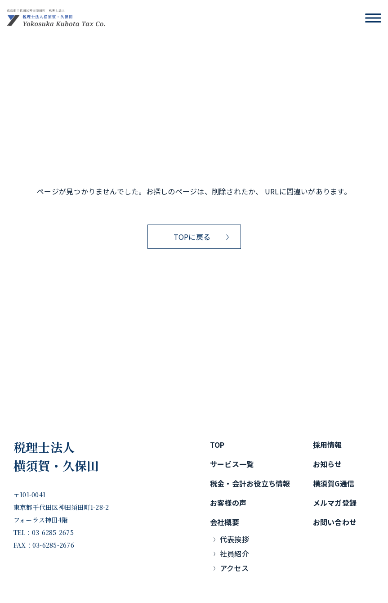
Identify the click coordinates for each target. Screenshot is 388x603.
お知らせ (327, 464)
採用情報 (327, 444)
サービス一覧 (232, 464)
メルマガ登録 (335, 502)
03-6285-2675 (53, 532)
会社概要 (224, 522)
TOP (217, 444)
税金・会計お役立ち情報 (250, 483)
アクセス (234, 567)
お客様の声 (228, 502)
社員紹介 (234, 553)
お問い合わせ (335, 522)
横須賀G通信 (333, 483)
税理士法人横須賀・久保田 (56, 456)
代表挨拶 (234, 539)
